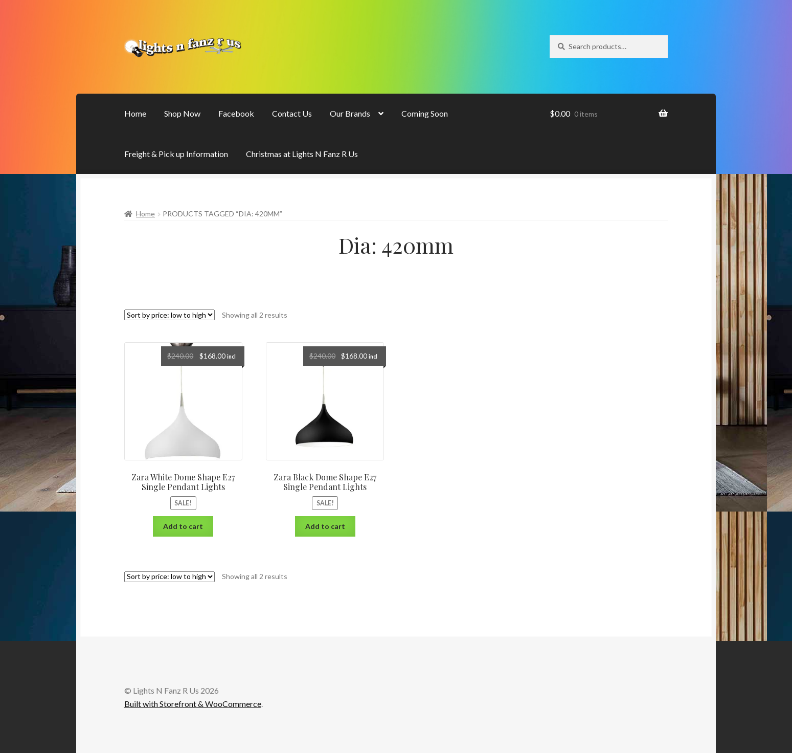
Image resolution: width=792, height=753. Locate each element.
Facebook (236, 113)
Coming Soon (424, 113)
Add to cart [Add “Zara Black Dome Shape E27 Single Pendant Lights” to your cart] (325, 526)
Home (135, 113)
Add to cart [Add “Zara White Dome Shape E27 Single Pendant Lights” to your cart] (183, 526)
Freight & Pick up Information (176, 154)
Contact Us (292, 113)
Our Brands (350, 113)
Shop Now (182, 113)
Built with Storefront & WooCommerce (192, 703)
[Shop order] (169, 314)
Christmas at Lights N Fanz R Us (302, 154)
